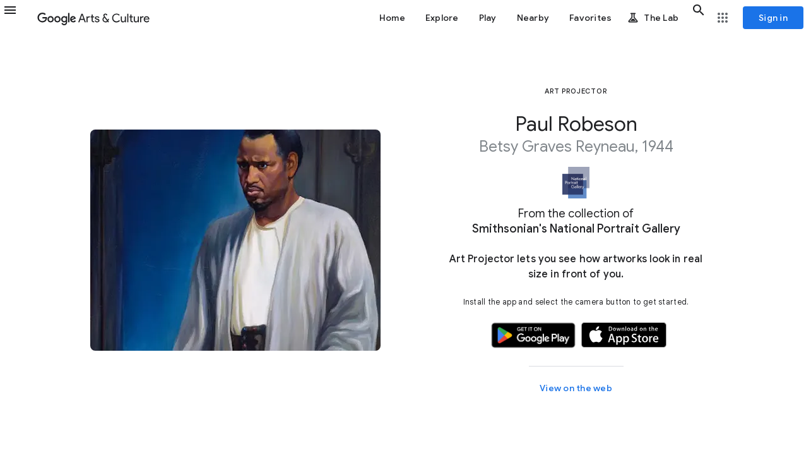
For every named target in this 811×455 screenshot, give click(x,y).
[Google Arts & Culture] (93, 17)
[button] (18, 18)
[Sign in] (773, 17)
